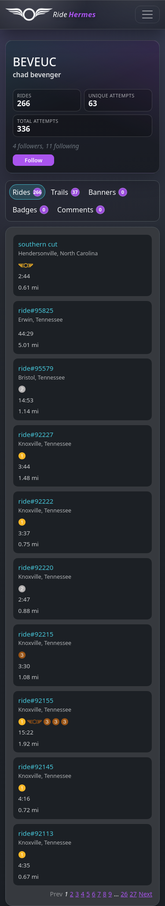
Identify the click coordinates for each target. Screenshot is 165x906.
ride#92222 (36, 501)
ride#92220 (36, 567)
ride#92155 (36, 700)
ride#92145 (36, 766)
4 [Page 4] (82, 894)
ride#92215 (36, 634)
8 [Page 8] (104, 894)
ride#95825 (36, 310)
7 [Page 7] (99, 894)
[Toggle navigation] (147, 14)
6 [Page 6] (93, 894)
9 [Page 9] (110, 894)
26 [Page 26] (124, 894)
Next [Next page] (145, 894)
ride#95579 (36, 368)
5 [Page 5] (88, 894)
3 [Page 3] (77, 894)
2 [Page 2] (71, 894)
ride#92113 (36, 833)
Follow (33, 160)
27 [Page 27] (133, 894)
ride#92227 (36, 434)
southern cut (38, 244)
